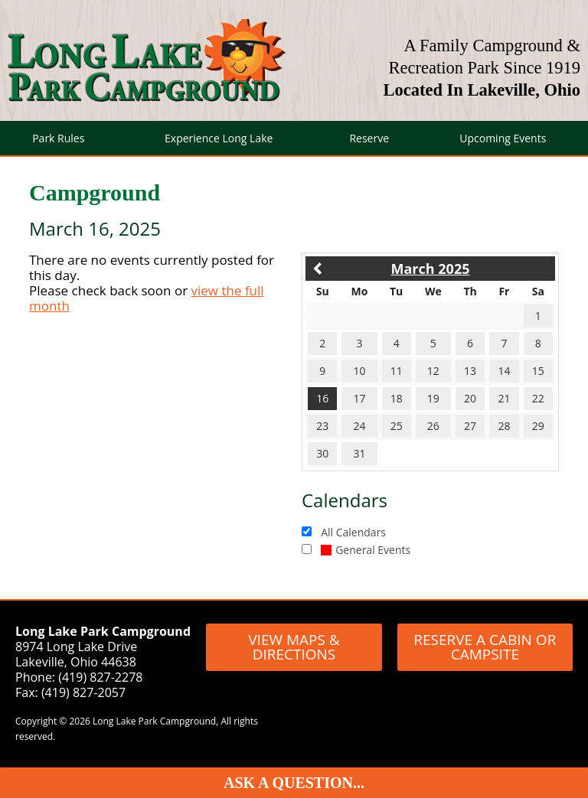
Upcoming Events (502, 138)
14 (504, 370)
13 (470, 370)
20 (470, 398)
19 (433, 398)
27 (470, 426)
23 (322, 426)
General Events (365, 549)
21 (504, 398)
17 (359, 398)
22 (538, 398)
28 (504, 426)
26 (433, 426)
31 (359, 453)
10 (359, 370)
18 (396, 398)
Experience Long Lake (219, 138)
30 (322, 453)
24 (359, 426)
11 (396, 370)
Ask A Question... (294, 782)
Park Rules (58, 138)
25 (396, 426)
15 (538, 370)
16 (322, 398)
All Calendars (353, 532)
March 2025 (430, 268)
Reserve (369, 138)
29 (538, 426)
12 (433, 370)
